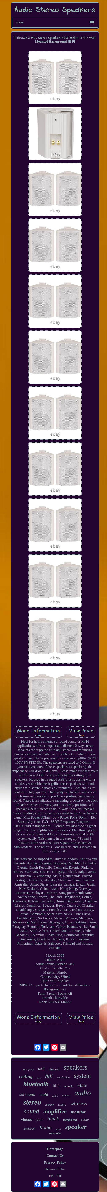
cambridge (63, 1077)
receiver (66, 1095)
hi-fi (56, 1086)
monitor (78, 1112)
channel (54, 1069)
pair (39, 1119)
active (55, 1095)
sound (31, 1111)
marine (49, 1104)
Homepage (55, 1149)
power (58, 1129)
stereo (32, 1102)
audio (83, 1093)
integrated (70, 1119)
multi (43, 1094)
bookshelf (29, 1128)
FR (58, 1176)
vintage (26, 1119)
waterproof (28, 1069)
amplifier (55, 1111)
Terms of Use (55, 1169)
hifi (49, 1076)
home (45, 1127)
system (82, 1075)
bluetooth (36, 1084)
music (62, 1104)
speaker (76, 1126)
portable (68, 1086)
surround (27, 1094)
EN (51, 1176)
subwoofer (55, 1133)
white (82, 1085)
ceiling (26, 1076)
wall (41, 1069)
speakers (75, 1067)
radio (85, 1119)
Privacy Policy (55, 1162)
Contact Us (55, 1156)
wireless (78, 1103)
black (53, 1118)
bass (39, 1078)
